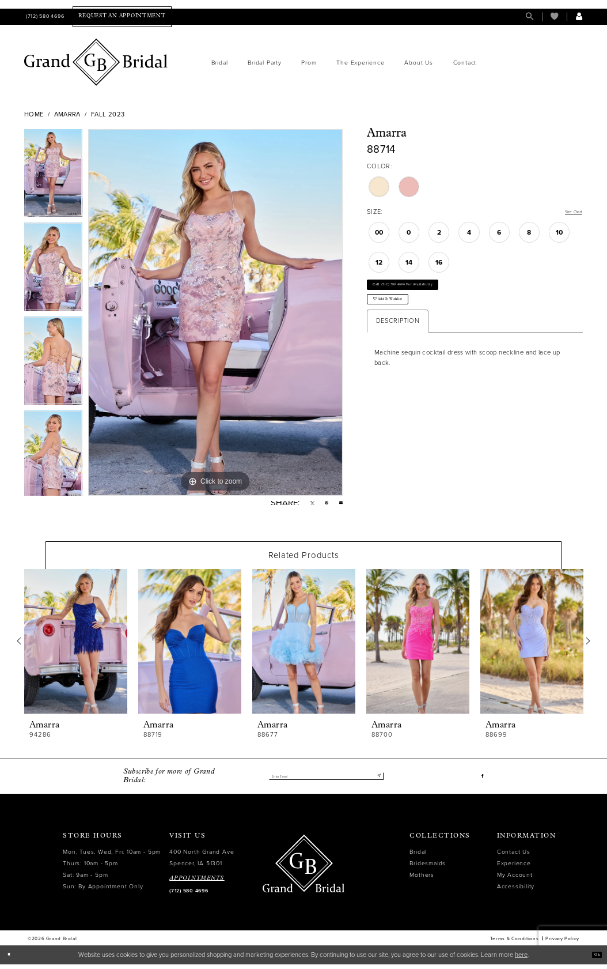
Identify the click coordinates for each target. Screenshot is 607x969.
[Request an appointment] (122, 16)
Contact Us (513, 856)
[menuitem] (44, 16)
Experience (514, 868)
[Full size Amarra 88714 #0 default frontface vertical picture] (215, 312)
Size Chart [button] (566, 212)
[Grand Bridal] (96, 62)
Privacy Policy (562, 943)
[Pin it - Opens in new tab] (320, 505)
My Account (515, 879)
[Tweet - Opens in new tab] (302, 505)
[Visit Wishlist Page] (554, 16)
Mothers (421, 879)
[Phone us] (44, 16)
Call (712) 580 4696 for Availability (426, 292)
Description (397, 342)
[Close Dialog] (12, 959)
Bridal (417, 856)
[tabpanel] (53, 176)
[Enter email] (326, 781)
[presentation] (75, 646)
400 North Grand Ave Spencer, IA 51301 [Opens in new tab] (201, 862)
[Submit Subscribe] (376, 781)
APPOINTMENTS (197, 882)
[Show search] (529, 16)
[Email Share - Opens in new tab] (339, 505)
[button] (579, 16)
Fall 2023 (107, 114)
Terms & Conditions (514, 943)
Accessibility (515, 891)
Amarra (67, 114)
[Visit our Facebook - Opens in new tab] (481, 780)
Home (34, 114)
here (521, 959)
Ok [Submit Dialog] (593, 959)
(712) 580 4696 (188, 895)
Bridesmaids (427, 868)
